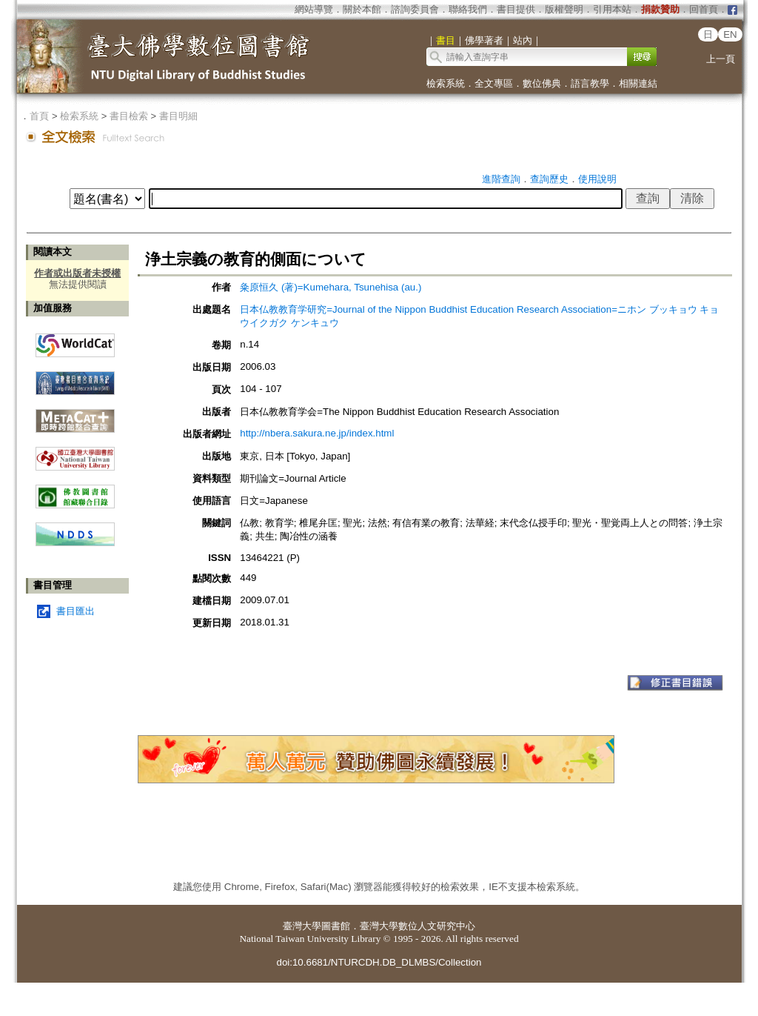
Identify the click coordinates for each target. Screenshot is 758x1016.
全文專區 (493, 83)
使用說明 (597, 179)
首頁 (39, 116)
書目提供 (516, 9)
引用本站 (612, 9)
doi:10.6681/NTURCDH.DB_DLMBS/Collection (378, 962)
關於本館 (362, 9)
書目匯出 (75, 611)
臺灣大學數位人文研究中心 (417, 926)
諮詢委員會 (415, 9)
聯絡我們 (468, 9)
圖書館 (335, 926)
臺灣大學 (302, 926)
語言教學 (590, 83)
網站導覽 (314, 9)
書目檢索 (129, 116)
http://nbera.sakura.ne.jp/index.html (317, 433)
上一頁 (720, 58)
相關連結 (638, 83)
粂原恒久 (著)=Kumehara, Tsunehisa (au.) (330, 287)
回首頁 (703, 9)
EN (730, 34)
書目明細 (178, 116)
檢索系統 (445, 83)
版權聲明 (564, 9)
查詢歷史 (549, 179)
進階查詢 (501, 179)
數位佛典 (542, 83)
